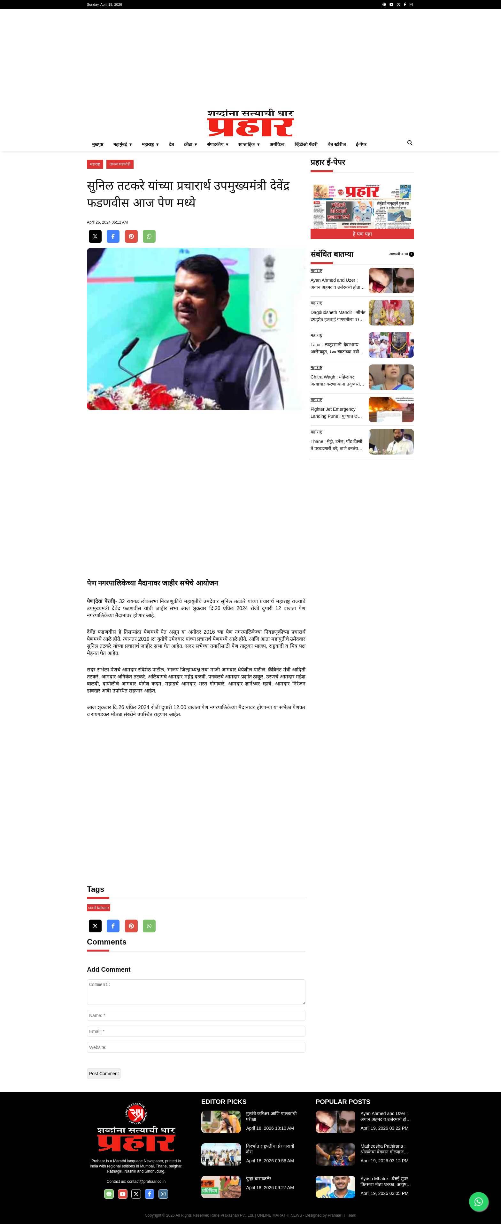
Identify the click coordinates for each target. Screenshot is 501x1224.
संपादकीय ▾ (217, 144)
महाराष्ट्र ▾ (150, 144)
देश (171, 144)
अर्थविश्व (277, 144)
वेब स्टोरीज (337, 144)
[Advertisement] (250, 58)
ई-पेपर (361, 144)
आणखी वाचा (401, 254)
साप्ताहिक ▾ (248, 144)
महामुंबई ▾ (122, 144)
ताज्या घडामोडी (120, 164)
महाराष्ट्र (95, 164)
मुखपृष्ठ (97, 144)
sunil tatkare (98, 908)
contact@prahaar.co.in (146, 1181)
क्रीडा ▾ (190, 144)
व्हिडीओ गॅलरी (306, 144)
